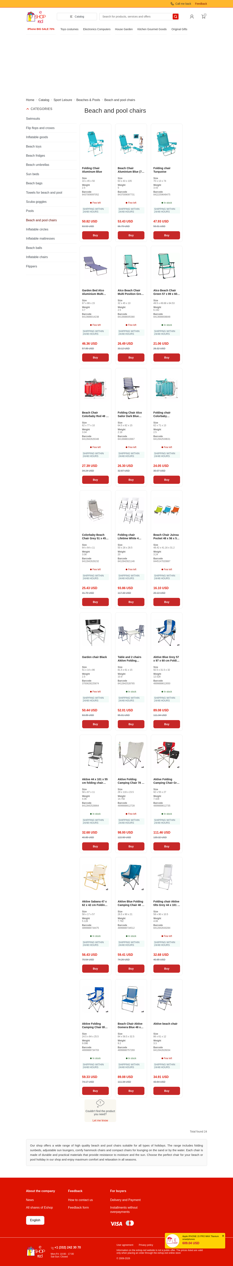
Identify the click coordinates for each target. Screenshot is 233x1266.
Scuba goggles (36, 201)
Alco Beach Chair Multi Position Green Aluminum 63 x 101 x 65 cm (131, 292)
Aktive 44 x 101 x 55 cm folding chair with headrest (95, 781)
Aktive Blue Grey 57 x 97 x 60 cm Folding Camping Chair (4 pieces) (166, 658)
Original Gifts (179, 29)
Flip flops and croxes (40, 128)
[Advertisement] (116, 64)
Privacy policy (146, 1245)
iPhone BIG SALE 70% (41, 29)
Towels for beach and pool (44, 192)
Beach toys (33, 146)
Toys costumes (69, 29)
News (30, 1200)
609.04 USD (190, 1243)
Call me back (183, 3)
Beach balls (34, 248)
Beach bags (34, 183)
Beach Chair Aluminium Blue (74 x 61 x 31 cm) (130, 170)
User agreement (125, 1245)
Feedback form (78, 1207)
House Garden (124, 29)
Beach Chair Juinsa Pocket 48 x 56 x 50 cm (166, 536)
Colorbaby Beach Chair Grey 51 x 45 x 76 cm (95, 536)
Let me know (100, 1120)
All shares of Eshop (39, 1207)
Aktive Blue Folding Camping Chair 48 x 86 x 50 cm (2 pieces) (130, 903)
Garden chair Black (94, 657)
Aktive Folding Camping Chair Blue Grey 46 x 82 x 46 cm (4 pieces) (95, 1025)
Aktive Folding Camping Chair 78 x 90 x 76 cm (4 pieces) (130, 781)
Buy (95, 235)
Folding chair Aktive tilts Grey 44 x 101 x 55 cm (166, 903)
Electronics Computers (97, 29)
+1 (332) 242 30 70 (68, 1247)
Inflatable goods (37, 137)
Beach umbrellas (37, 164)
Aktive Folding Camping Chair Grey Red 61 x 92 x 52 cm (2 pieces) (166, 781)
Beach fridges (35, 155)
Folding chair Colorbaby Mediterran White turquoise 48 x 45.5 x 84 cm (165, 414)
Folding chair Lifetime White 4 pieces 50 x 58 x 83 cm (130, 536)
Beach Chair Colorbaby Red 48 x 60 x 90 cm (95, 414)
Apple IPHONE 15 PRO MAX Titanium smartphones (200, 1237)
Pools (30, 211)
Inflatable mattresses (40, 238)
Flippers (31, 266)
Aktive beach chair (165, 1023)
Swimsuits (33, 118)
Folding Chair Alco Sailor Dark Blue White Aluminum (130, 414)
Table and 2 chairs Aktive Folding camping (129, 658)
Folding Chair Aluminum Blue (92, 170)
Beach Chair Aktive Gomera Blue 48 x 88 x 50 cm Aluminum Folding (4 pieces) (130, 1025)
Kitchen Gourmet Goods (152, 29)
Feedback (201, 3)
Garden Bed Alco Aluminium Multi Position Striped (93, 292)
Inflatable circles (37, 229)
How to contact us (80, 1200)
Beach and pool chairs (41, 220)
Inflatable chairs (37, 257)
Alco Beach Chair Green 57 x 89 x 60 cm (165, 292)
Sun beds (32, 174)
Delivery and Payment (125, 1200)
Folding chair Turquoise (162, 170)
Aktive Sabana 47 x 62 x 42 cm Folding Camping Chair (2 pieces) (94, 903)
